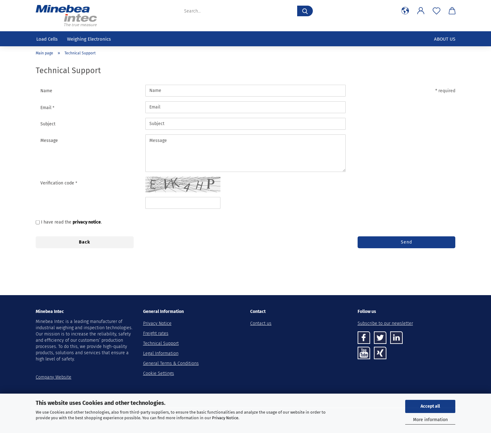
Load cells (47, 39)
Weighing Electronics (89, 39)
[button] (405, 11)
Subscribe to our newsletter (385, 323)
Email (46, 107)
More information (430, 419)
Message (49, 140)
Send (406, 242)
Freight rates (155, 333)
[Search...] (305, 11)
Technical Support (161, 343)
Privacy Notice (225, 417)
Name (46, 90)
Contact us (260, 323)
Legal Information (160, 353)
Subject (47, 124)
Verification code (57, 183)
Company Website (53, 377)
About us (444, 39)
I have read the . (71, 222)
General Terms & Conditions (171, 363)
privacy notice (87, 222)
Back (84, 242)
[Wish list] (436, 11)
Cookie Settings (158, 373)
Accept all (430, 406)
